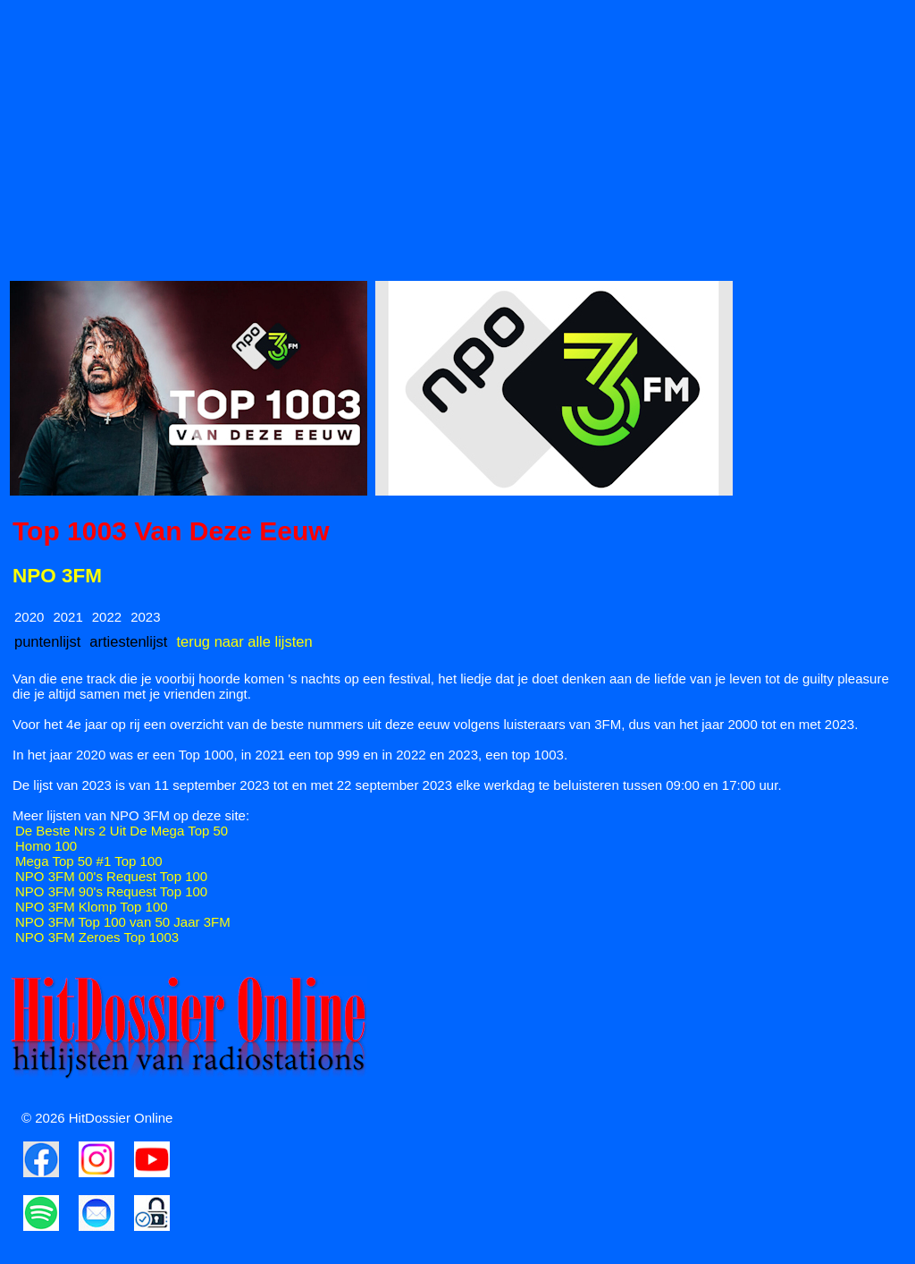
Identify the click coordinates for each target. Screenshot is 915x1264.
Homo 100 (46, 845)
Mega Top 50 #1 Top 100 (89, 861)
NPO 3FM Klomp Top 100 (91, 906)
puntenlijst (47, 641)
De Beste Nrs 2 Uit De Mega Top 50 (121, 830)
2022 (107, 616)
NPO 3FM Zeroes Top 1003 (97, 937)
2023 (145, 616)
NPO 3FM (57, 575)
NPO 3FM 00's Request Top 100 (111, 876)
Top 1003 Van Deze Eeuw (171, 531)
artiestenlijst (128, 641)
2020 (29, 616)
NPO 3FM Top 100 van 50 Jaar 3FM (123, 921)
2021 (67, 616)
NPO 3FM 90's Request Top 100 (111, 891)
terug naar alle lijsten (244, 641)
